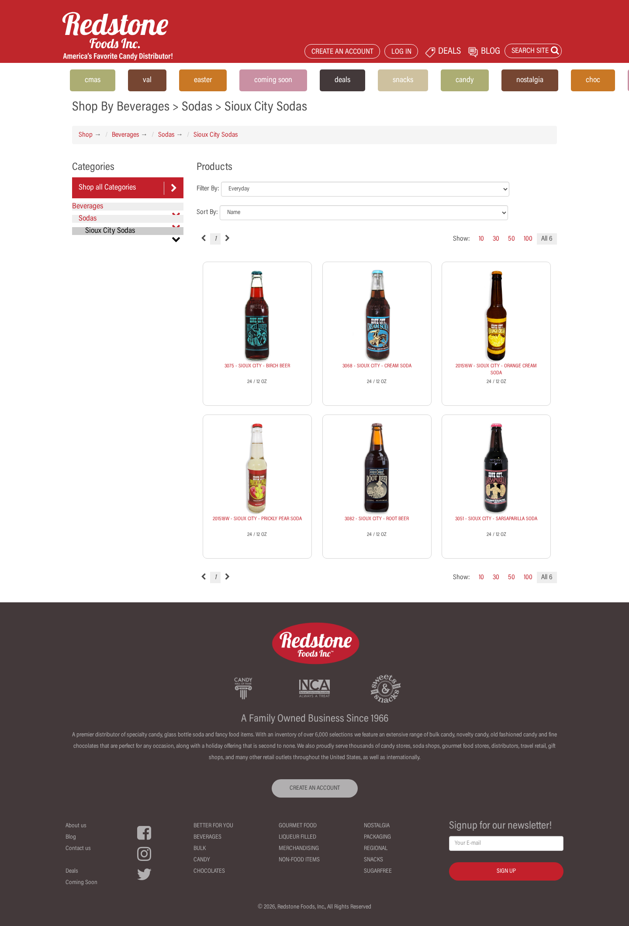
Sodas (166, 134)
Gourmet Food (298, 826)
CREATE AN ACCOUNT (342, 52)
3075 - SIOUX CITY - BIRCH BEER (257, 366)
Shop (86, 134)
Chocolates (209, 871)
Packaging (377, 837)
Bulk (200, 849)
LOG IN (401, 52)
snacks (403, 80)
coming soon (273, 80)
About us (76, 826)
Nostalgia (377, 826)
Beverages (125, 134)
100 (528, 238)
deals (342, 80)
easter (203, 80)
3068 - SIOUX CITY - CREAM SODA (376, 366)
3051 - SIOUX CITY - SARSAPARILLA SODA (496, 519)
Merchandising (299, 849)
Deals (72, 871)
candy (465, 80)
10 (481, 238)
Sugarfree (378, 871)
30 (496, 238)
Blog (71, 837)
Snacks (373, 860)
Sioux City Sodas (216, 134)
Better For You (213, 826)
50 (511, 238)
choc (593, 80)
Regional (375, 849)
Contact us (78, 849)
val (147, 80)
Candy (202, 860)
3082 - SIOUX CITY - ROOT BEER (377, 519)
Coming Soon (81, 883)
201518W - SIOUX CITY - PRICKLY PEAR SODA (257, 519)
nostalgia (529, 80)
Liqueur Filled (297, 837)
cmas (92, 80)
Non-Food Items (299, 860)
